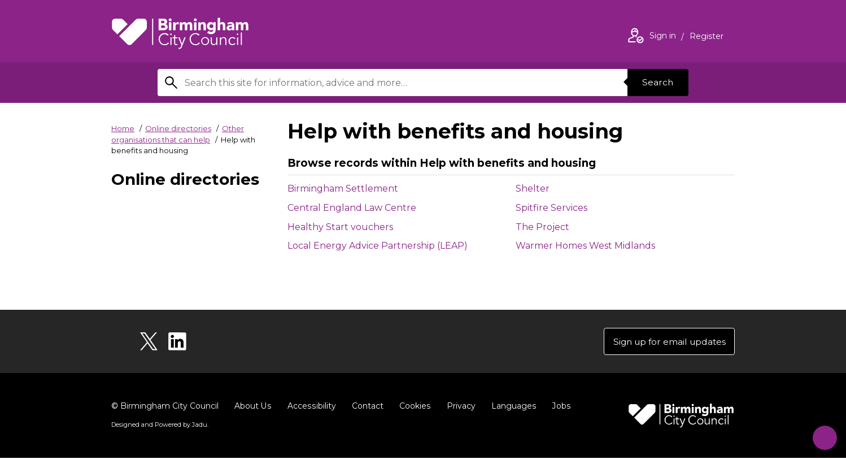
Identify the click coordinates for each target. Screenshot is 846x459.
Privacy (458, 407)
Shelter (533, 188)
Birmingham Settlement (342, 188)
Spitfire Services (551, 207)
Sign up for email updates (666, 341)
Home (122, 128)
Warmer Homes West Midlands (585, 245)
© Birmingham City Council (165, 407)
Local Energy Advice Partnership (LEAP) (377, 245)
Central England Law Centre (351, 207)
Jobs (559, 407)
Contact (366, 407)
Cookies (413, 407)
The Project (542, 227)
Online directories (178, 128)
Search (657, 82)
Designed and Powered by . (159, 426)
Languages (511, 407)
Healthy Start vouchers (340, 227)
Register (706, 37)
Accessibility (310, 407)
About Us (252, 407)
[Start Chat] (821, 434)
